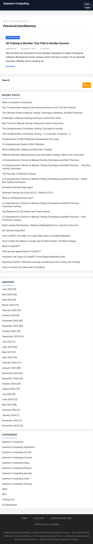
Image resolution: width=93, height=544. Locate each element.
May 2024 (7, 405)
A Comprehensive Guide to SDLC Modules (23, 145)
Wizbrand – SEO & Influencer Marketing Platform (42, 536)
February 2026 (9, 310)
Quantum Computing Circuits (16, 453)
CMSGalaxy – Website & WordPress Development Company (45, 533)
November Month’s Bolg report (17, 188)
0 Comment (45, 49)
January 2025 (9, 368)
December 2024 (10, 373)
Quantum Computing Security (17, 474)
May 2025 (7, 352)
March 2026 (8, 305)
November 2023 (10, 426)
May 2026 (7, 295)
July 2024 (7, 394)
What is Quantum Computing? (17, 103)
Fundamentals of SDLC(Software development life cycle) (30, 139)
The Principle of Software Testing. (19, 174)
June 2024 (7, 400)
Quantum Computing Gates (16, 463)
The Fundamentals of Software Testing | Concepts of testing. (32, 129)
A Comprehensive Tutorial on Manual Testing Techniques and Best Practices (40, 160)
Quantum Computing (16, 3)
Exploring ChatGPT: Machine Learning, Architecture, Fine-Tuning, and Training (41, 262)
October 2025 (9, 331)
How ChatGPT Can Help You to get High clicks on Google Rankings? (36, 236)
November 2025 (10, 326)
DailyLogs (39, 518)
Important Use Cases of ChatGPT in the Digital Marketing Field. (34, 257)
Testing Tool (8, 500)
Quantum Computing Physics (17, 468)
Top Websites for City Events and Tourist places (26, 212)
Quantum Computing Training (17, 484)
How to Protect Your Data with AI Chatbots (23, 268)
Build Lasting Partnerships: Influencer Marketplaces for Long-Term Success (40, 226)
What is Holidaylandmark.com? (17, 198)
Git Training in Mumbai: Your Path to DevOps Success (37, 43)
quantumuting (11, 49)
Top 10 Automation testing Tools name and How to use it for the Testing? (39, 108)
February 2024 (9, 410)
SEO (4, 495)
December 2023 (10, 421)
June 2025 (7, 347)
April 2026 (7, 300)
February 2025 (9, 363)
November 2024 (10, 379)
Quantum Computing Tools (15, 479)
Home (5, 21)
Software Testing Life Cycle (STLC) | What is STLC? (27, 193)
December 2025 (10, 321)
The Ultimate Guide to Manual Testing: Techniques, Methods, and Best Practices (42, 113)
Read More (12, 66)
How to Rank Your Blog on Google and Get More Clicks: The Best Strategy (39, 241)
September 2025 (10, 337)
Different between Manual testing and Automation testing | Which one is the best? (43, 155)
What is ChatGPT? (11, 246)
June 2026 (7, 289)
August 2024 (8, 389)
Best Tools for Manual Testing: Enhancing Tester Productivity (32, 124)
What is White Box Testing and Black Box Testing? (27, 150)
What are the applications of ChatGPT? (21, 252)
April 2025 (7, 358)
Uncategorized (13, 38)
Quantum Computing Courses (17, 458)
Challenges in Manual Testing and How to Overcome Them (31, 118)
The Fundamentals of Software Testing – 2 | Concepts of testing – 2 (36, 134)
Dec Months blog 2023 (13, 231)
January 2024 (9, 415)
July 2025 (7, 342)
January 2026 (9, 316)
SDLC (5, 489)
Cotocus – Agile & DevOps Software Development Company (55, 539)
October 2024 (9, 384)
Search (6, 80)
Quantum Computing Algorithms (18, 447)
